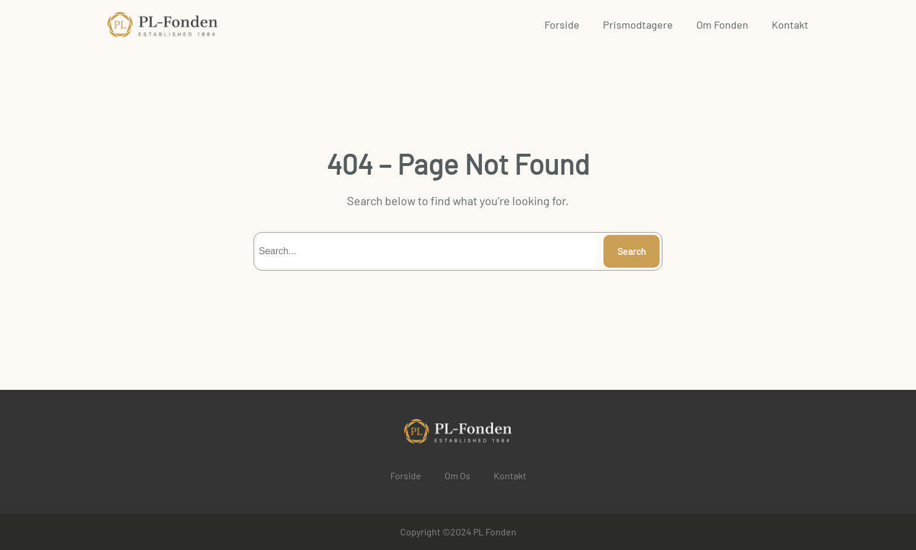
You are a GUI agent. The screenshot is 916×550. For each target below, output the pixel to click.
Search (631, 251)
